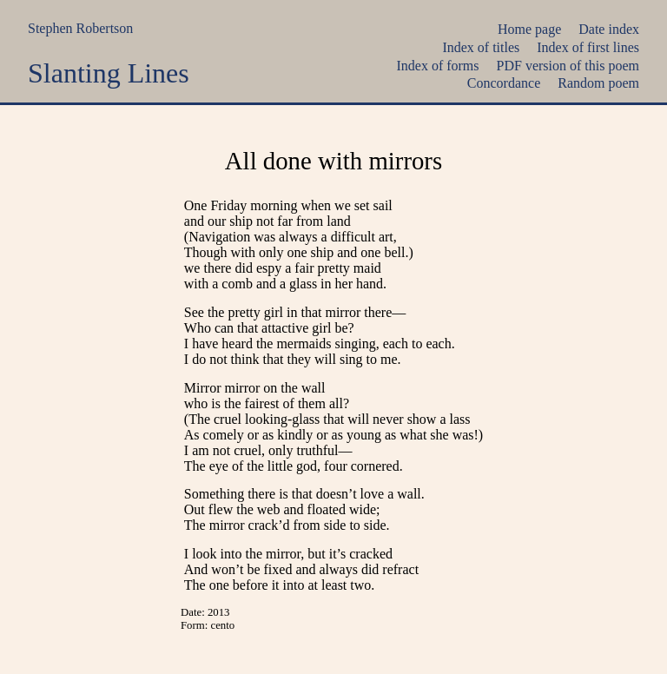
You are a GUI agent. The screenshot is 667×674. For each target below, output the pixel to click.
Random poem (598, 83)
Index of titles (480, 47)
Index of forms (437, 65)
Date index (608, 29)
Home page (529, 29)
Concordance (503, 83)
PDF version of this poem (568, 65)
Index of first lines (588, 47)
